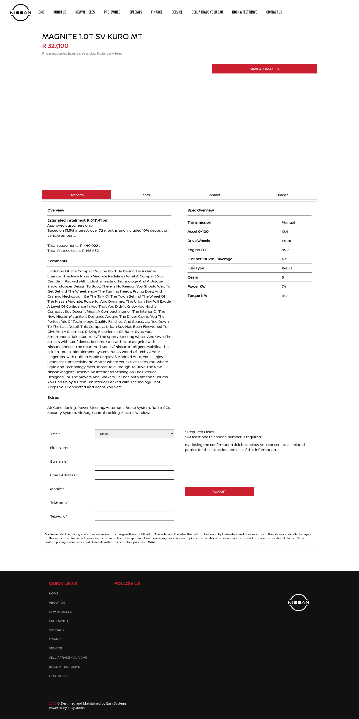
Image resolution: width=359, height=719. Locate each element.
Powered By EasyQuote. (67, 707)
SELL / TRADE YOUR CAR (207, 12)
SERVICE (177, 12)
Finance (282, 195)
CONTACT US (274, 12)
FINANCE (156, 12)
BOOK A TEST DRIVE (244, 12)
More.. (151, 542)
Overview (76, 195)
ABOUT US (59, 12)
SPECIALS (136, 12)
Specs (145, 195)
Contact (213, 195)
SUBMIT (219, 491)
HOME (40, 12)
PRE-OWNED (112, 12)
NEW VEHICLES (85, 12)
